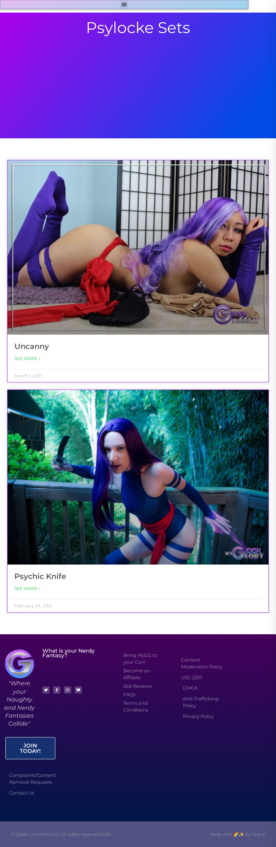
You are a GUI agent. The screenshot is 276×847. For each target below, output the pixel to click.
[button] (124, 4)
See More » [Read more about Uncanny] (27, 358)
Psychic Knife (40, 576)
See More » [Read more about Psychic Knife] (27, 588)
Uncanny (31, 346)
